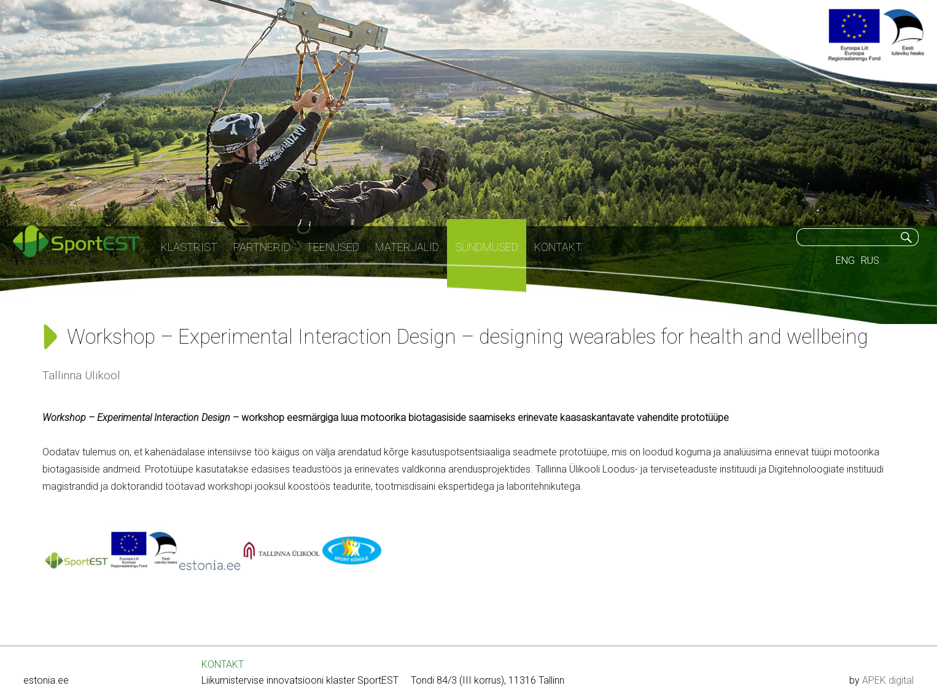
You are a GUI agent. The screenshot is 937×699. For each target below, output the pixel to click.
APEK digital (888, 680)
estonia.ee (46, 680)
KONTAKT (222, 664)
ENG (845, 260)
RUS (870, 260)
